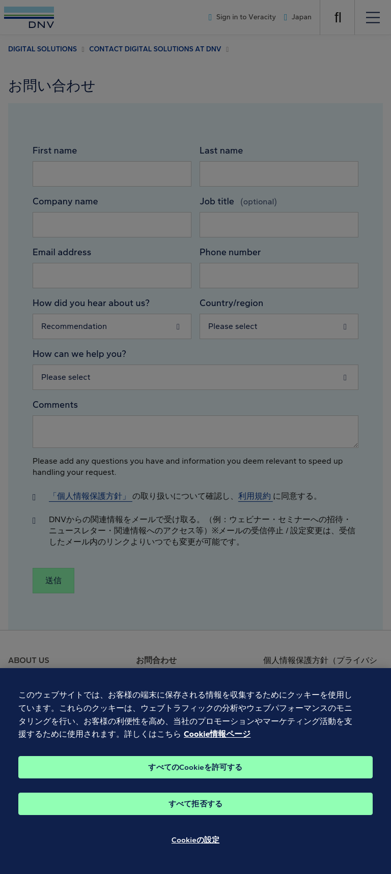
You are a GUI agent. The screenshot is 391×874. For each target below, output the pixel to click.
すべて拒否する (195, 815)
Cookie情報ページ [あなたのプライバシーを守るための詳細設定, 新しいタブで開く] (217, 745)
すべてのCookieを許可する (195, 778)
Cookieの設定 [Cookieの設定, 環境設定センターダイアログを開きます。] (195, 851)
